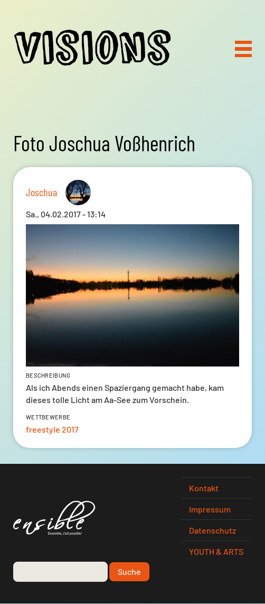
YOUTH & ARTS (216, 551)
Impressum (210, 509)
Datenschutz (212, 530)
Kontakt (204, 488)
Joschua (41, 192)
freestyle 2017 (52, 429)
